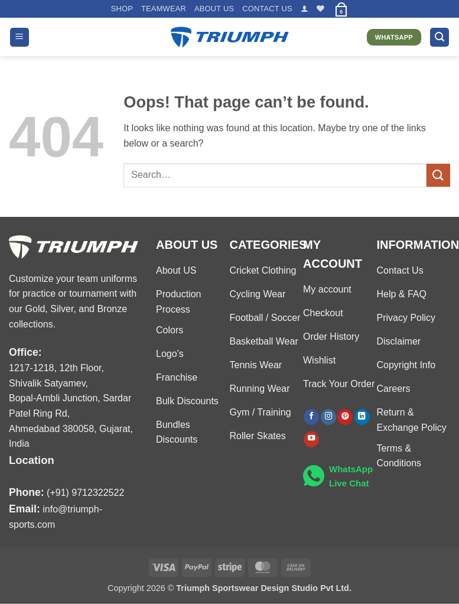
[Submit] (438, 175)
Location (31, 460)
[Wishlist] (320, 8)
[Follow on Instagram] (328, 417)
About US (214, 8)
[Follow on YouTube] (311, 439)
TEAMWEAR (163, 8)
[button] (304, 8)
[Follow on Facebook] (311, 417)
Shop (122, 8)
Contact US (267, 8)
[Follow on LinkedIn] (362, 417)
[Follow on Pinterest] (345, 417)
